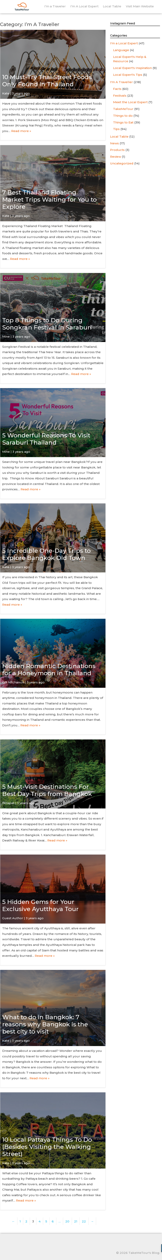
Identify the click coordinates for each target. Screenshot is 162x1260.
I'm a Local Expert (124, 43)
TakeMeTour (123, 109)
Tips (116, 129)
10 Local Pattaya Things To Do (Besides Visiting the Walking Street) (47, 1147)
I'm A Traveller (121, 82)
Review (115, 156)
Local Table (112, 6)
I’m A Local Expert (84, 6)
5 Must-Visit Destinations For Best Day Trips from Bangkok (47, 790)
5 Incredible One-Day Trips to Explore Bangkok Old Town (46, 554)
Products (117, 150)
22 (84, 1221)
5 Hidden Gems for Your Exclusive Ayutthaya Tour (40, 905)
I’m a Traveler (55, 6)
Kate (5, 93)
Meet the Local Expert (130, 102)
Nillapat (8, 803)
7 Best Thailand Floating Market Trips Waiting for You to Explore (49, 199)
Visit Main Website (140, 6)
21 (75, 1221)
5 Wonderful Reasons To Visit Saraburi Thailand (46, 439)
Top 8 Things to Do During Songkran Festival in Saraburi (47, 324)
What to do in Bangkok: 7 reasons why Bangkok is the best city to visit (45, 1024)
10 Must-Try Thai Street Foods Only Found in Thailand (47, 80)
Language (121, 50)
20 (67, 1221)
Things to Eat (123, 122)
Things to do (123, 116)
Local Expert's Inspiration (132, 68)
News (114, 143)
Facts (117, 89)
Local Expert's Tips (127, 75)
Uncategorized (121, 163)
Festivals (119, 95)
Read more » (21, 131)
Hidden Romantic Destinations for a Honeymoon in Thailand (48, 669)
